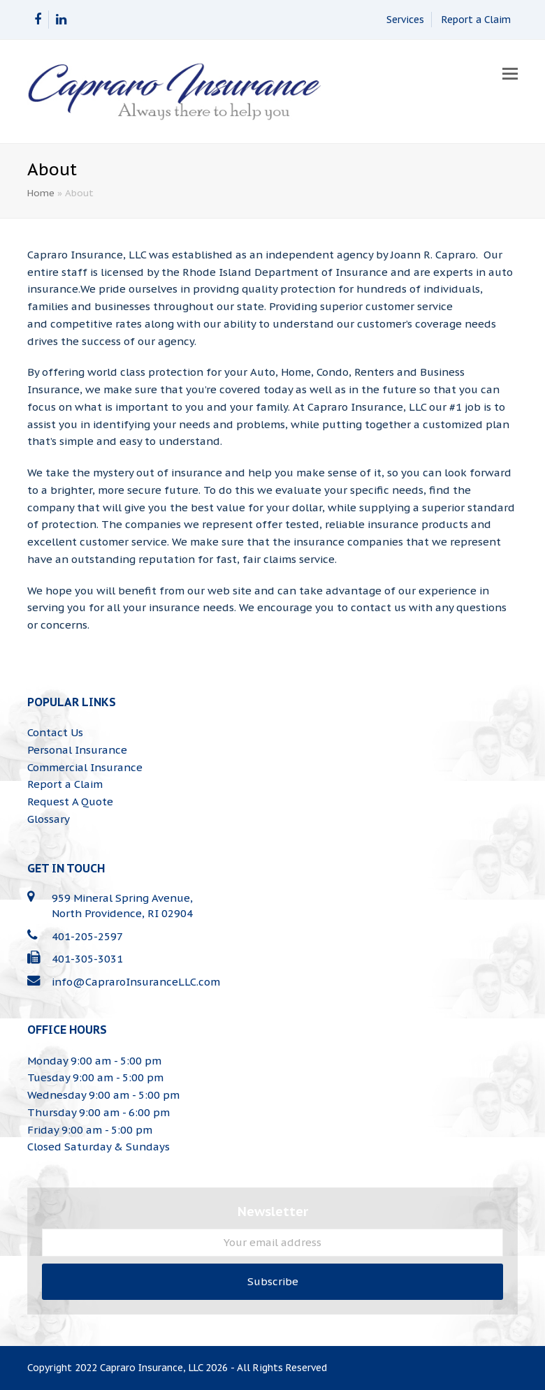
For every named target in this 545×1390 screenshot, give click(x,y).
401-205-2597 (87, 936)
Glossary (48, 819)
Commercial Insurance (85, 767)
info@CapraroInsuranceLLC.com (136, 981)
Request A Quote (70, 801)
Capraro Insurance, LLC (151, 1367)
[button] (510, 73)
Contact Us (55, 732)
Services (405, 19)
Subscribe (272, 1281)
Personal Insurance (77, 749)
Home (40, 192)
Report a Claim (476, 19)
